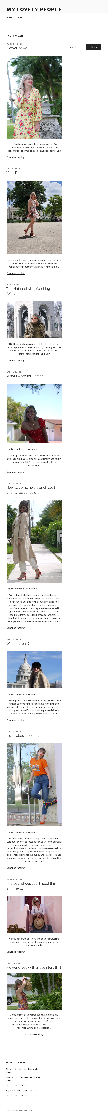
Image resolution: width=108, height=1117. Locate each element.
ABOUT (21, 17)
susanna (9, 1077)
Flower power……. (20, 48)
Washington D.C (19, 643)
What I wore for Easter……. (27, 376)
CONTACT (34, 17)
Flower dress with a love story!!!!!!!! (33, 967)
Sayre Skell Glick (13, 1090)
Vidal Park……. (17, 173)
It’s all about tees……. (22, 735)
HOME (9, 17)
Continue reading (16, 157)
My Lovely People (34, 10)
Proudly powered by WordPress (20, 1111)
